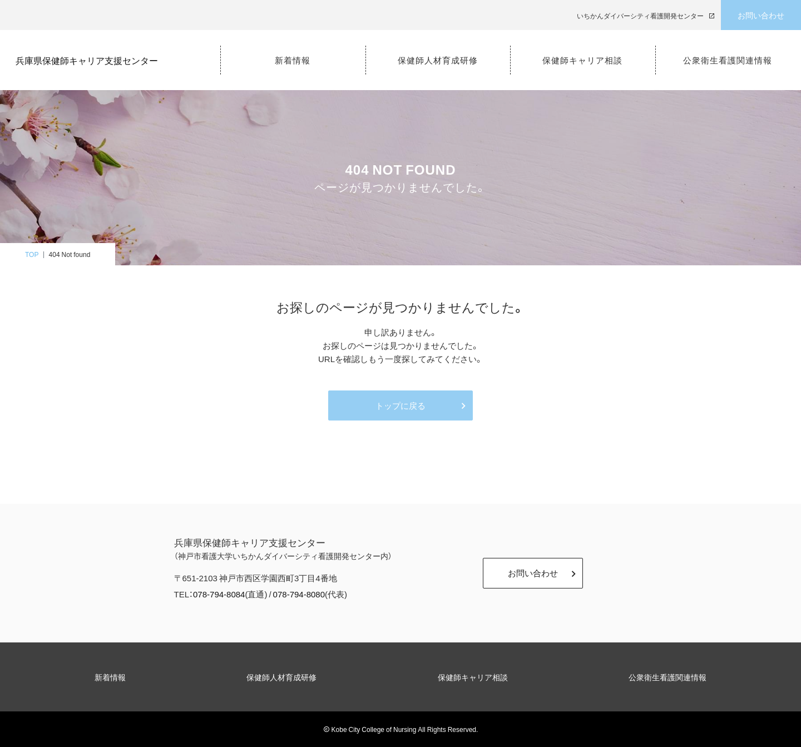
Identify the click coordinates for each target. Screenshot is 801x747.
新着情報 (110, 677)
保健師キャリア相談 (473, 677)
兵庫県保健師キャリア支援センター (92, 59)
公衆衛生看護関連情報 (667, 677)
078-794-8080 (299, 594)
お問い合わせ (761, 15)
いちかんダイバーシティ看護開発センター (640, 16)
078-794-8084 (219, 594)
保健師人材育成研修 (281, 677)
